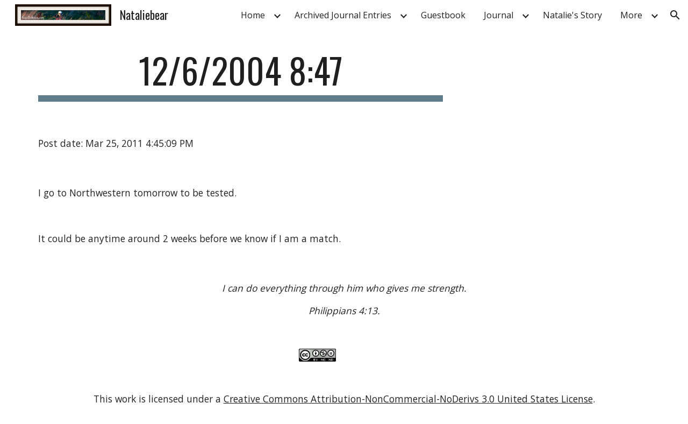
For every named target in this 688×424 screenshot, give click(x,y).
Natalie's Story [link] (572, 15)
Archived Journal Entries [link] (343, 15)
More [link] (631, 15)
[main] (241, 75)
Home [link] (253, 15)
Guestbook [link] (443, 15)
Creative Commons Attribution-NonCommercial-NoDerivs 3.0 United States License (408, 398)
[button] (675, 15)
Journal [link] (498, 15)
